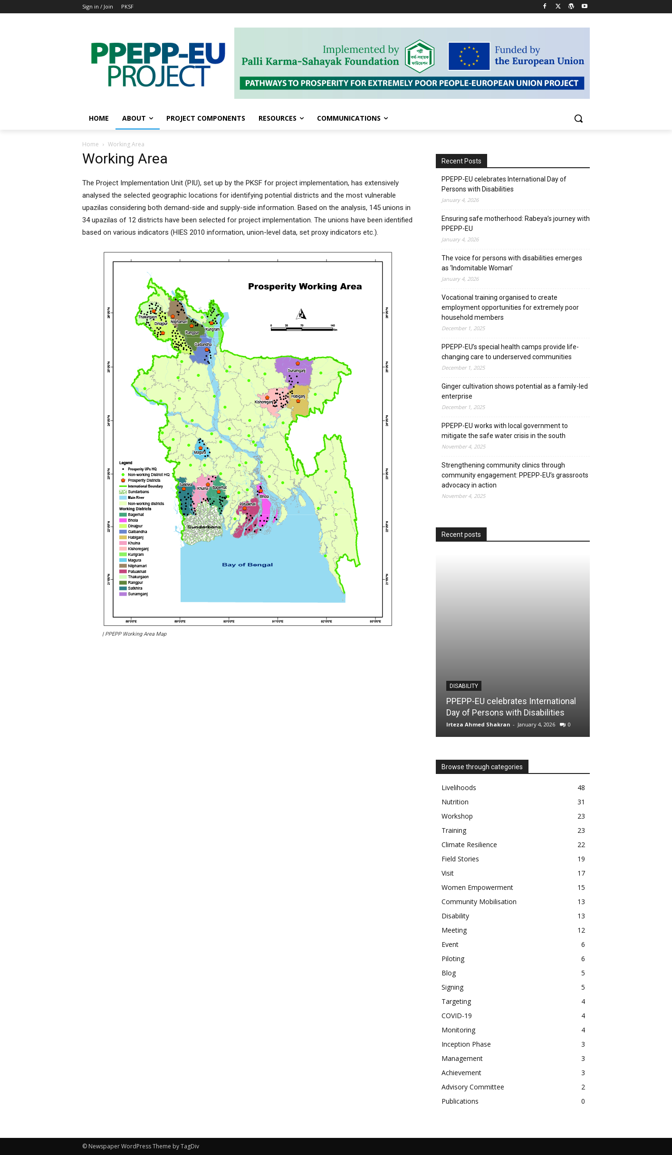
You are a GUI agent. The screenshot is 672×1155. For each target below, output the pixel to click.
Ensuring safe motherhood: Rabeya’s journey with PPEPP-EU (516, 223)
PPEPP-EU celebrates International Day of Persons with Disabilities (504, 184)
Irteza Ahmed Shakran (478, 724)
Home (90, 144)
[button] (578, 118)
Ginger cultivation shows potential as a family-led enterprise (515, 391)
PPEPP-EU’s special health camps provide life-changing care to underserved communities (510, 352)
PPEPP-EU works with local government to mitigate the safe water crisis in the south (505, 430)
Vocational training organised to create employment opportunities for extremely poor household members (510, 307)
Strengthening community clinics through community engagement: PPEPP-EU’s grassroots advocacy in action (515, 475)
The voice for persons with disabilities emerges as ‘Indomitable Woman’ (512, 263)
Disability (464, 686)
